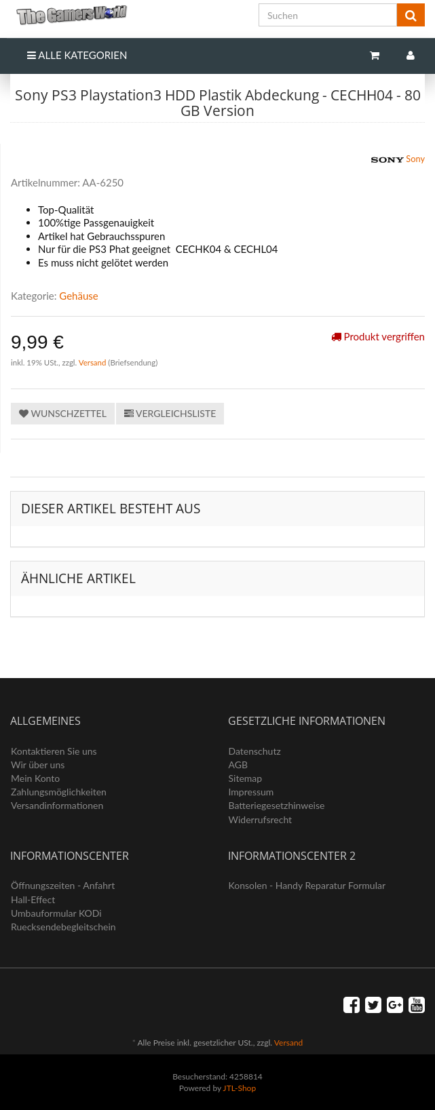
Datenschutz (255, 751)
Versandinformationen (57, 805)
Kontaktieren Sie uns (54, 751)
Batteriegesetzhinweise (277, 805)
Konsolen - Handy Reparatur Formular (307, 885)
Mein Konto (35, 778)
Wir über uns (37, 764)
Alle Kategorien (77, 55)
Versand (94, 362)
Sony (398, 160)
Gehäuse (78, 296)
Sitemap (246, 778)
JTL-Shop (240, 1088)
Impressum (251, 791)
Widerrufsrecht (260, 819)
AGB (238, 764)
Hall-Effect (33, 899)
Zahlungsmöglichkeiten (59, 791)
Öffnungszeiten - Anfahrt (63, 885)
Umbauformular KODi (56, 913)
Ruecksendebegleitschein (63, 926)
